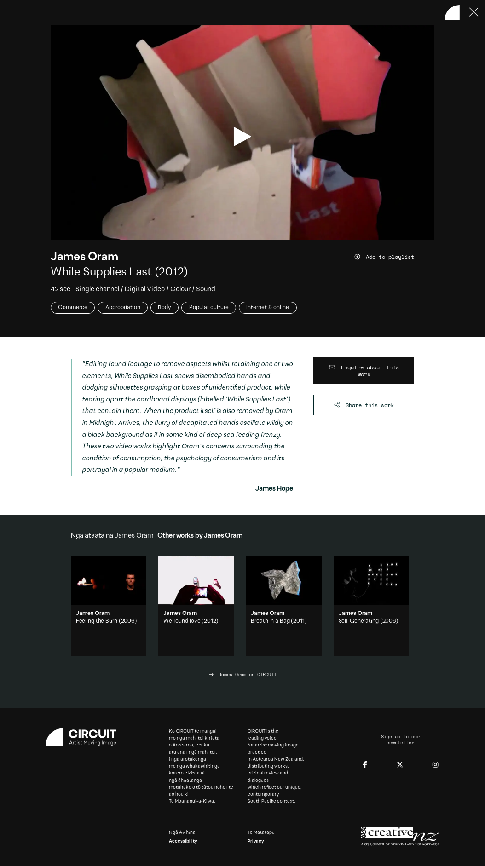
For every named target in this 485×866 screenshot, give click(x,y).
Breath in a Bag (270, 621)
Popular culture (209, 307)
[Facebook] (365, 765)
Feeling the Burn (96, 621)
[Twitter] (400, 765)
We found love (181, 621)
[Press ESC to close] (474, 12)
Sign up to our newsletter (400, 739)
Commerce (72, 307)
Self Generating (359, 621)
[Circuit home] (85, 737)
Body (164, 307)
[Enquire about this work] (364, 370)
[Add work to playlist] (394, 257)
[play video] (242, 136)
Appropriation (122, 307)
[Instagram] (435, 765)
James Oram (84, 258)
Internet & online (267, 307)
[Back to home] (452, 12)
